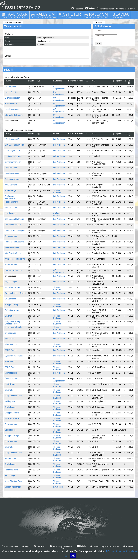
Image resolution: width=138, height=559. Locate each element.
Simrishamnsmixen (13, 162)
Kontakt (121, 9)
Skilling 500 (10, 401)
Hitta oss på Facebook (61, 546)
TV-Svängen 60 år (12, 150)
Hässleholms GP (12, 103)
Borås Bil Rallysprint (13, 156)
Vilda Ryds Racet (12, 418)
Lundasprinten (11, 86)
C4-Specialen (10, 299)
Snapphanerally (11, 304)
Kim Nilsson (58, 487)
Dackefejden (10, 384)
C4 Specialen (10, 333)
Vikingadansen (11, 373)
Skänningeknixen (12, 179)
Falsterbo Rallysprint (13, 327)
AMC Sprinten (11, 185)
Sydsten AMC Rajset (13, 356)
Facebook (77, 9)
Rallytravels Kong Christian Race (12, 322)
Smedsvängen (11, 190)
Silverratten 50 (11, 344)
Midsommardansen (13, 487)
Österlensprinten (12, 378)
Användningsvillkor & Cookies (104, 546)
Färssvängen (10, 475)
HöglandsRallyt (11, 470)
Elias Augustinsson (59, 87)
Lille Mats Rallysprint (13, 115)
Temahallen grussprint (14, 242)
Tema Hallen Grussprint (15, 230)
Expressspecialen (12, 98)
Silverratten (10, 316)
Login (131, 9)
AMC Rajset (10, 339)
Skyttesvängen (11, 282)
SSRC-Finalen (11, 350)
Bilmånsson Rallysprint (14, 145)
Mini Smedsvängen (13, 225)
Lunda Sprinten (11, 92)
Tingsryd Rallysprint (13, 270)
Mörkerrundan (11, 168)
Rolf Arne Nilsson (57, 214)
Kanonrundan (10, 458)
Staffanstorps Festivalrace (10, 197)
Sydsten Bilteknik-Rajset (15, 293)
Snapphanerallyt (12, 413)
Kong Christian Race (13, 396)
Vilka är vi (40, 546)
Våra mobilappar (105, 9)
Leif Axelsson (59, 139)
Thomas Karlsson (57, 191)
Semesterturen (11, 236)
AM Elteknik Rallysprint (15, 259)
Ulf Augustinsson (59, 99)
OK (73, 555)
